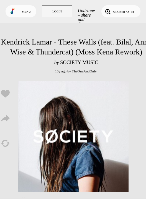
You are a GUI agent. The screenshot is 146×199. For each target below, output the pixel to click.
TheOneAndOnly (84, 71)
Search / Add (119, 11)
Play (73, 136)
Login (57, 11)
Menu (26, 11)
